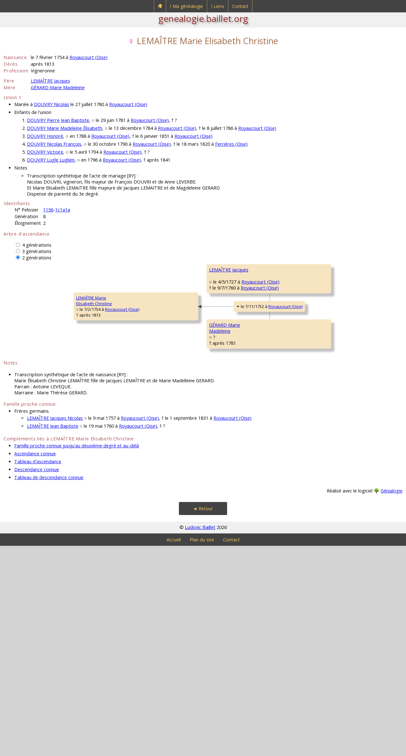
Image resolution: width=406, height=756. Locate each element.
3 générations (36, 251)
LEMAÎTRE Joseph (225, 288)
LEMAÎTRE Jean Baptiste (52, 636)
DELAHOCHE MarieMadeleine (226, 367)
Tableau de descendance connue (48, 688)
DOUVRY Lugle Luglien (51, 160)
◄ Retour (203, 719)
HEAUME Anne (323, 460)
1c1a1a (62, 210)
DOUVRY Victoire (45, 152)
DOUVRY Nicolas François (54, 144)
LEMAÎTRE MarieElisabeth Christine (25, 405)
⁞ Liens (217, 6)
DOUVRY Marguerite (329, 384)
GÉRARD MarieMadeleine (122, 482)
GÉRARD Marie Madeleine (58, 87)
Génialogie (392, 701)
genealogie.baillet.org (203, 18)
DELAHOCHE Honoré (329, 346)
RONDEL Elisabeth (226, 517)
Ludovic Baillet (200, 737)
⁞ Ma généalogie (186, 6)
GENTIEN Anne (323, 308)
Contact (240, 6)
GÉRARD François (326, 422)
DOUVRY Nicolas (51, 104)
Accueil (174, 750)
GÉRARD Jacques (225, 441)
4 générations (36, 245)
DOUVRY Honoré (45, 136)
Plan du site (202, 750)
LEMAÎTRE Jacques (50, 81)
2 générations (36, 258)
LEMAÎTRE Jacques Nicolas (55, 628)
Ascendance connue (35, 664)
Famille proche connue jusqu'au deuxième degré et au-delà (76, 656)
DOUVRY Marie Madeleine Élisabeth (64, 128)
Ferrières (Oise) (231, 144)
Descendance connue (36, 680)
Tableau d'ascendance (37, 672)
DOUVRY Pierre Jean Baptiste (58, 120)
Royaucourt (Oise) (88, 57)
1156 (48, 210)
